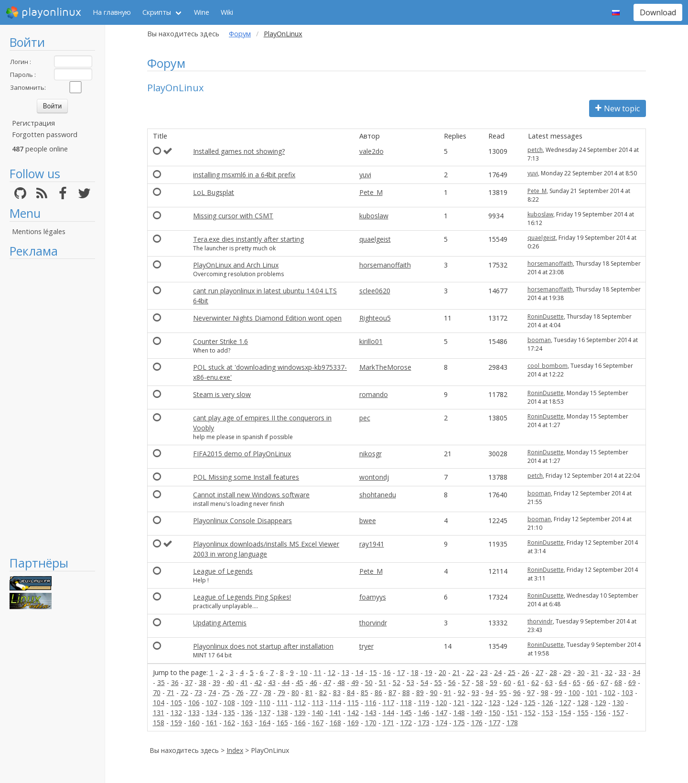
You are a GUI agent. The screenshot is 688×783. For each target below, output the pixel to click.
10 (304, 672)
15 (373, 672)
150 (494, 712)
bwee (367, 520)
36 (175, 682)
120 (441, 702)
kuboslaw (373, 215)
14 (359, 672)
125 (530, 702)
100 (574, 692)
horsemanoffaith (385, 264)
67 (604, 682)
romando (373, 394)
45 (299, 682)
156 (600, 712)
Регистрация (33, 123)
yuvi (365, 174)
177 (494, 722)
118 (406, 702)
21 (456, 672)
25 (512, 672)
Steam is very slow (222, 394)
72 (184, 692)
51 (383, 682)
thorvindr (373, 622)
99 (558, 692)
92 (461, 692)
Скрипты (156, 12)
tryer (366, 646)
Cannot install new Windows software (251, 494)
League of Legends (223, 571)
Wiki (227, 12)
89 (420, 692)
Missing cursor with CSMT (233, 215)
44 (286, 682)
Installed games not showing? (239, 151)
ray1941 (371, 543)
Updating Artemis (220, 622)
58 (480, 682)
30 (581, 672)
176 (477, 722)
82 (323, 692)
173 (424, 722)
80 (295, 692)
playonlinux (43, 12)
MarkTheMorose (385, 367)
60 (507, 682)
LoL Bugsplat (213, 192)
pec (364, 417)
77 (254, 692)
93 (475, 692)
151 (512, 712)
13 (345, 672)
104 (158, 702)
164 (264, 722)
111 (282, 702)
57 (466, 682)
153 (547, 712)
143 (370, 712)
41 (244, 682)
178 (512, 722)
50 (369, 682)
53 (410, 682)
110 (264, 702)
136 (247, 712)
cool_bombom (547, 366)
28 (553, 672)
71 (170, 692)
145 (406, 712)
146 (424, 712)
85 (364, 692)
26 (525, 672)
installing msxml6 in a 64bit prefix (244, 174)
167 (317, 722)
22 (470, 672)
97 (531, 692)
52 (396, 682)
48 (341, 682)
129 (600, 702)
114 (335, 702)
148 (459, 712)
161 (211, 722)
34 (636, 672)
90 (434, 692)
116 (370, 702)
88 (406, 692)
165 (282, 722)
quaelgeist (375, 239)
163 (247, 722)
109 (247, 702)
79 (281, 692)
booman (539, 340)
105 (176, 702)
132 (176, 712)
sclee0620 (374, 290)
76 (240, 692)
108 (229, 702)
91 (448, 692)
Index (234, 750)
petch (535, 150)
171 (388, 722)
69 (632, 682)
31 (595, 672)
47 (327, 682)
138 (282, 712)
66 (590, 682)
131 (158, 712)
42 (258, 682)
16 (387, 672)
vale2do (371, 151)
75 (226, 692)
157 (618, 712)
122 (477, 702)
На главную (112, 12)
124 (512, 702)
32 (609, 672)
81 (309, 692)
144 (388, 712)
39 (216, 682)
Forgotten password (44, 134)
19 (428, 672)
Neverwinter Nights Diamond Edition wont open (267, 317)
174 (441, 722)
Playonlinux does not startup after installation (263, 646)
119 (424, 702)
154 (565, 712)
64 (563, 682)
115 (353, 702)
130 (618, 702)
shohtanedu (377, 494)
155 (583, 712)
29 (567, 672)
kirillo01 (371, 341)
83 (337, 692)
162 (229, 722)
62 (535, 682)
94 (489, 692)
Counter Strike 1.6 (220, 341)
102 (609, 692)
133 (194, 712)
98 (544, 692)
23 (484, 672)
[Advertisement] (52, 407)
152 (530, 712)
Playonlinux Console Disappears (242, 520)
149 (477, 712)
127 (565, 702)
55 (438, 682)
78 (267, 692)
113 (317, 702)
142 (353, 712)
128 (583, 702)
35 (161, 682)
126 (547, 702)
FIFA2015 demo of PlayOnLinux (242, 453)
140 (317, 712)
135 (229, 712)
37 (189, 682)
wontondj (374, 477)
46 (313, 682)
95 (503, 692)
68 (618, 682)
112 (300, 702)
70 (157, 692)
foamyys (372, 596)
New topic (617, 108)
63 (549, 682)
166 (300, 722)
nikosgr (370, 453)
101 (592, 692)
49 (355, 682)
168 (335, 722)
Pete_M (371, 192)
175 (459, 722)
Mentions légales (38, 231)
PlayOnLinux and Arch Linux (236, 264)
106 (194, 702)
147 (441, 712)
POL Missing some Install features (246, 477)
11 (318, 672)
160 (194, 722)
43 (272, 682)
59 (493, 682)
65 (576, 682)
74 (212, 692)
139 (300, 712)
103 (627, 692)
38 (202, 682)
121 (459, 702)
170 (370, 722)
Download (658, 12)
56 (452, 682)
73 (198, 692)
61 (521, 682)
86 (378, 692)
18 (415, 672)
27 (539, 672)
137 (264, 712)
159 (176, 722)
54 (424, 682)
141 (335, 712)
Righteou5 (375, 317)
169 (353, 722)
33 (622, 672)
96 (517, 692)
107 (211, 702)
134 (211, 712)
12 (331, 672)
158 (158, 722)
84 (351, 692)
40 (230, 682)
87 (392, 692)
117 (388, 702)
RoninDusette (545, 316)
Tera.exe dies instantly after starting (248, 239)
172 (406, 722)
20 (442, 672)
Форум (240, 33)
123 (494, 702)
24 (498, 672)
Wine (201, 12)
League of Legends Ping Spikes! (242, 596)
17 (401, 672)
